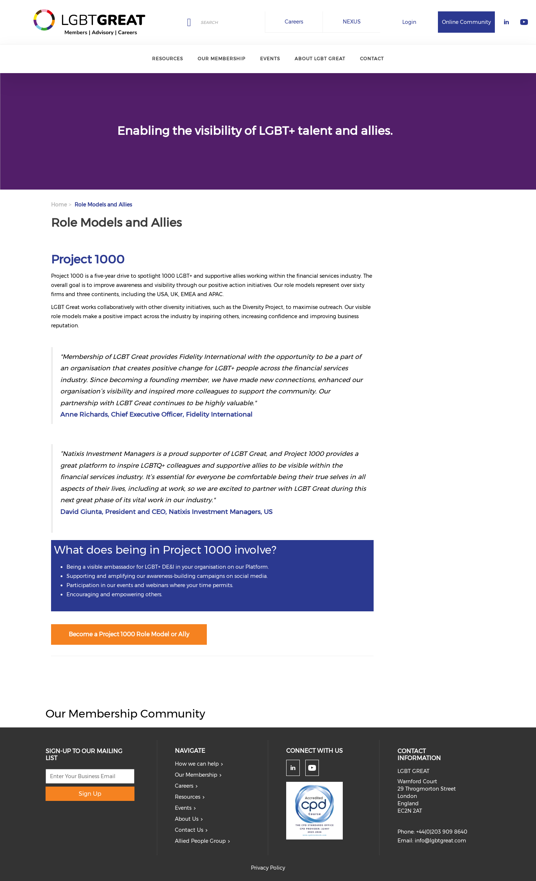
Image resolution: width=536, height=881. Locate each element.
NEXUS (352, 21)
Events (270, 58)
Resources (167, 58)
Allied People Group (200, 841)
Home (59, 204)
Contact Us (189, 830)
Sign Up (90, 793)
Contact (372, 58)
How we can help (197, 763)
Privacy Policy (268, 867)
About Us (186, 819)
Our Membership (221, 58)
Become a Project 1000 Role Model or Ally (129, 634)
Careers (294, 21)
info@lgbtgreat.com (440, 840)
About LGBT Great (320, 58)
